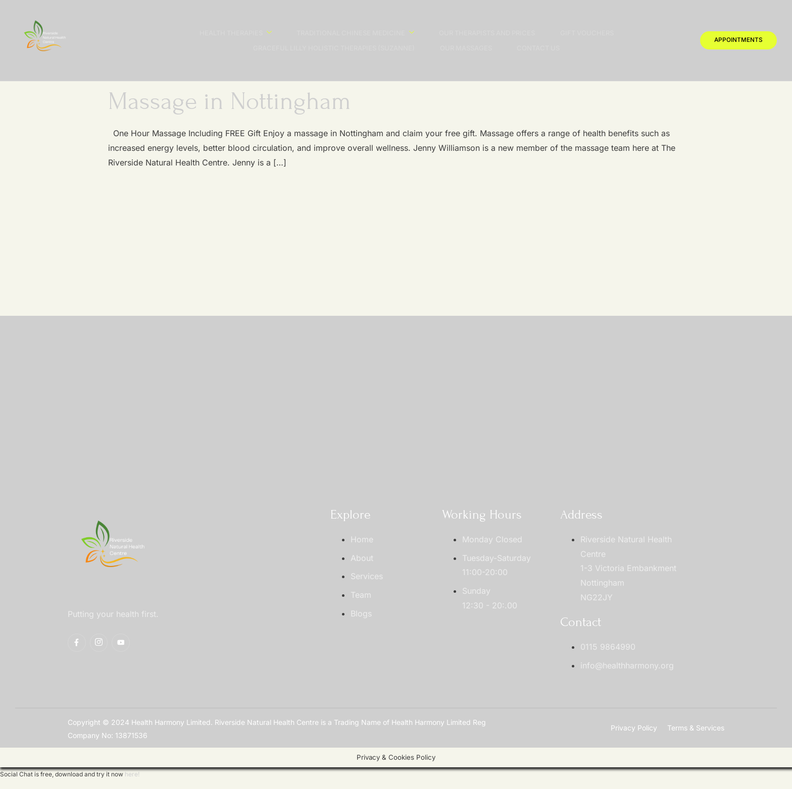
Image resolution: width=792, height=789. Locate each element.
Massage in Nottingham (229, 101)
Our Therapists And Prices (487, 33)
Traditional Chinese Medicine (355, 32)
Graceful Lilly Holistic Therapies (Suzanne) (333, 48)
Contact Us (538, 48)
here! (132, 774)
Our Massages (465, 48)
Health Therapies (235, 32)
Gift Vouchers (587, 33)
